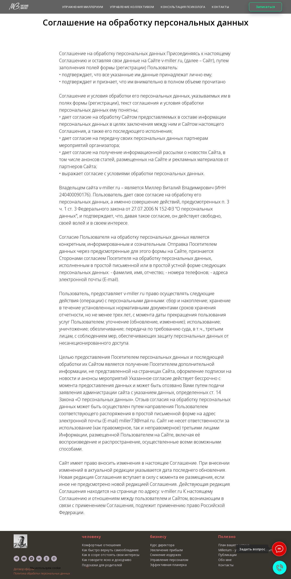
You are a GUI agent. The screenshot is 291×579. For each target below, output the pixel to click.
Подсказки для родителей (102, 565)
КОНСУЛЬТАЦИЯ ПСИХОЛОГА (183, 7)
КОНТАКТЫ (220, 7)
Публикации (227, 555)
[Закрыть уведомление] (87, 567)
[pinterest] (54, 558)
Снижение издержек (165, 555)
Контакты (225, 565)
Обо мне (225, 560)
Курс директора (162, 545)
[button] (265, 6)
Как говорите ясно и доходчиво (106, 560)
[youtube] (24, 558)
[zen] (31, 558)
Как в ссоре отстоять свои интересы (110, 555)
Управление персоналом (169, 560)
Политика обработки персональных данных (42, 573)
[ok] (46, 558)
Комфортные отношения (101, 545)
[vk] (39, 558)
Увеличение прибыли (166, 550)
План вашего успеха (233, 545)
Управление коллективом (132, 7)
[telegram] (16, 558)
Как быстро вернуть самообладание (110, 550)
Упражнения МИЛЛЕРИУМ (82, 7)
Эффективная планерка (168, 565)
